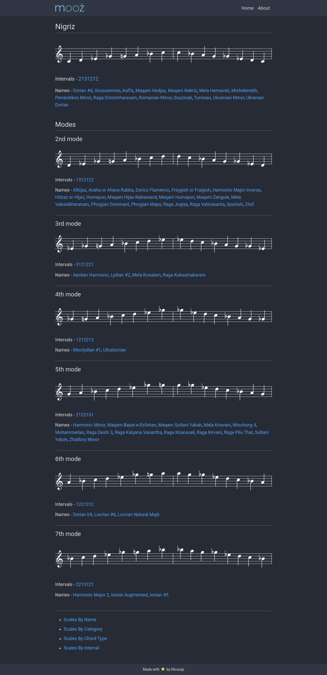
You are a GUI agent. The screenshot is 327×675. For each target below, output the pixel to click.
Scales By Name (80, 619)
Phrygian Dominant (110, 204)
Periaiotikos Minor (73, 97)
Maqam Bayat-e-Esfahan (131, 425)
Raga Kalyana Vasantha (138, 432)
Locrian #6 (105, 514)
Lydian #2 (120, 275)
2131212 (88, 79)
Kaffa (128, 90)
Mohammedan (69, 432)
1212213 (85, 339)
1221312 (85, 504)
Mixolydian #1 (87, 350)
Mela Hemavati (214, 90)
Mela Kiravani (217, 425)
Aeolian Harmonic (91, 275)
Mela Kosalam (146, 275)
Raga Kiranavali (179, 432)
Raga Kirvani (209, 432)
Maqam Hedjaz (150, 90)
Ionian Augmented (129, 594)
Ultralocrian (114, 350)
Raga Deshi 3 (99, 432)
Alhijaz (79, 190)
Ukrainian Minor (228, 97)
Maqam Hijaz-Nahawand (132, 197)
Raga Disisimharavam (115, 97)
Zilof (249, 204)
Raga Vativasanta (207, 204)
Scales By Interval (81, 648)
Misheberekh (244, 90)
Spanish (235, 204)
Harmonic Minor (89, 425)
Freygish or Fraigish (191, 190)
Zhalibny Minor (84, 439)
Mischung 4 (244, 425)
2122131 (85, 414)
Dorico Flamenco (152, 190)
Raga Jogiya (175, 204)
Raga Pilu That (238, 432)
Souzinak (183, 97)
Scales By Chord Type (85, 638)
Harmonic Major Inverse (237, 190)
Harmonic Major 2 (91, 594)
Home (248, 8)
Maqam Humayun (177, 197)
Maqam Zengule (212, 197)
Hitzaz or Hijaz (69, 197)
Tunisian (202, 97)
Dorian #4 (82, 90)
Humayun (96, 197)
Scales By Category (83, 629)
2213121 (85, 584)
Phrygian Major (146, 204)
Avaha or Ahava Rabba (110, 190)
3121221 (85, 264)
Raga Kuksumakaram (184, 275)
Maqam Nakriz (182, 90)
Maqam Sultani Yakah (180, 425)
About (264, 8)
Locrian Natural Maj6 (139, 514)
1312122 (85, 179)
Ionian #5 (159, 594)
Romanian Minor (155, 97)
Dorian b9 (82, 514)
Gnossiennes (108, 90)
